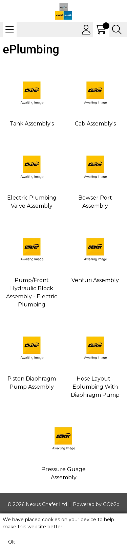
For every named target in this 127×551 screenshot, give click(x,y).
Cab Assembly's (95, 123)
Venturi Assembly (95, 280)
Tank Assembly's (31, 123)
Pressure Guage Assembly (63, 473)
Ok (11, 542)
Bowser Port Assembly (95, 201)
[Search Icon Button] (116, 29)
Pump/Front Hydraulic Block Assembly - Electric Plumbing (31, 292)
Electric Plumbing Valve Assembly (32, 201)
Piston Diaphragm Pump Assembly (31, 382)
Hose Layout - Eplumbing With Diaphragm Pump (95, 386)
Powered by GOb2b (96, 504)
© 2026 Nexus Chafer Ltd (37, 504)
